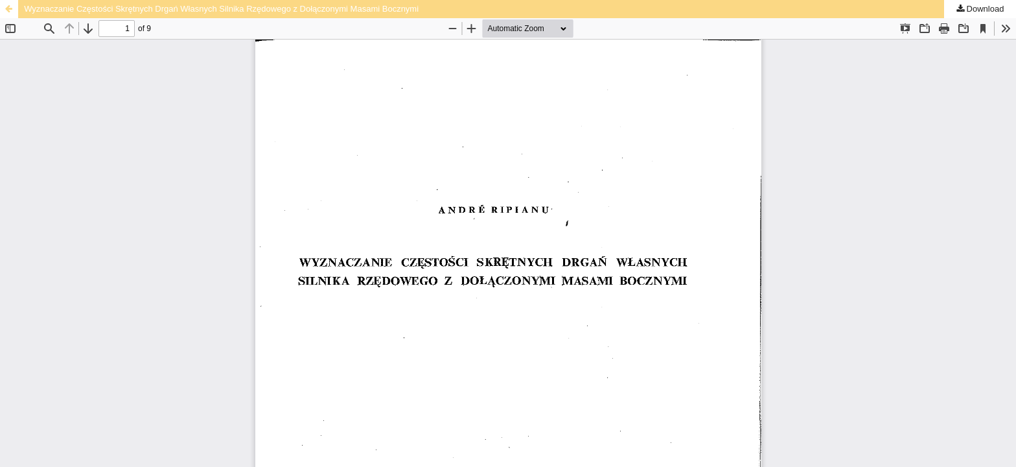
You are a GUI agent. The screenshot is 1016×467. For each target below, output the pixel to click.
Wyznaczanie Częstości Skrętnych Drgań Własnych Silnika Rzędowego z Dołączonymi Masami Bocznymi (221, 9)
